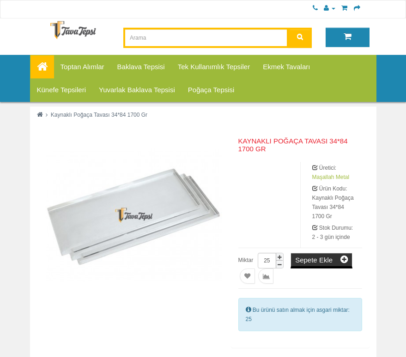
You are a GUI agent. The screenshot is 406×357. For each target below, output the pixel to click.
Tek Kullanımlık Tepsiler (214, 67)
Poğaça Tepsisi (211, 90)
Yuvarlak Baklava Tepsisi (137, 90)
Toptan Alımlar (82, 67)
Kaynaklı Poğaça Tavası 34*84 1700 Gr (99, 115)
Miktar (246, 260)
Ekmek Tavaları (286, 67)
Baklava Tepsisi (141, 67)
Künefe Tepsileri (61, 90)
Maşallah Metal (331, 177)
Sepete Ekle (321, 259)
